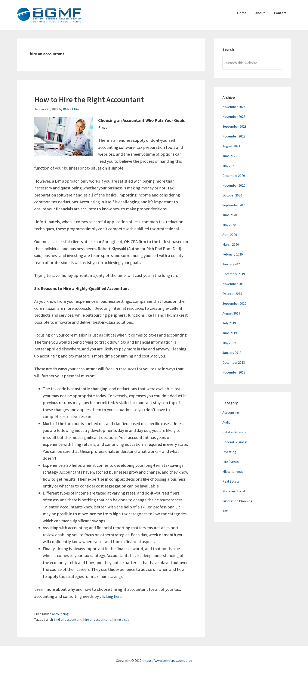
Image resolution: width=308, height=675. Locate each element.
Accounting (60, 614)
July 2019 (229, 323)
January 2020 (231, 264)
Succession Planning (237, 501)
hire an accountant (97, 619)
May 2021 (229, 166)
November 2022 (233, 136)
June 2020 (229, 215)
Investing (229, 452)
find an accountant (68, 619)
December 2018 (233, 362)
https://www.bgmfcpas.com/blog (167, 660)
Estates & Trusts (234, 432)
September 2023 (234, 126)
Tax (225, 511)
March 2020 (230, 244)
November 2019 (233, 284)
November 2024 (233, 107)
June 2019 (229, 333)
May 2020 (229, 225)
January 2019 (231, 352)
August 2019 (231, 313)
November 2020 (233, 185)
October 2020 (232, 195)
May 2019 (229, 343)
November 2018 (233, 372)
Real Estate (231, 481)
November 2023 (233, 116)
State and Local (233, 491)
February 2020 (232, 254)
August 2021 (231, 146)
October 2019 (232, 293)
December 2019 (233, 274)
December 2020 (233, 175)
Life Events (230, 461)
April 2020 (229, 234)
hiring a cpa (120, 619)
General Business (234, 442)
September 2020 (234, 205)
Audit (226, 422)
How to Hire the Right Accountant (89, 99)
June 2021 (229, 156)
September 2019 (234, 303)
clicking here (111, 596)
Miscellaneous (232, 471)
